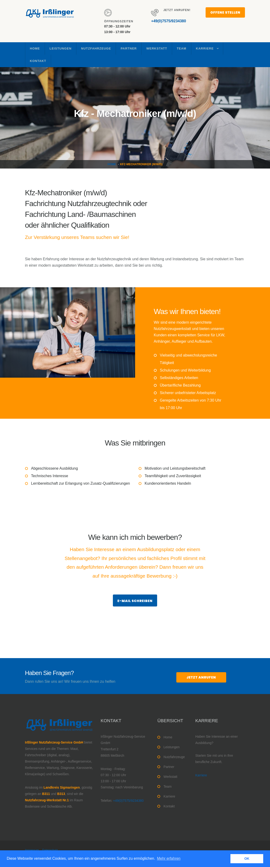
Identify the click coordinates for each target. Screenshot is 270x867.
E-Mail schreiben (135, 600)
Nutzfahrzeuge (96, 48)
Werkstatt (156, 48)
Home (35, 48)
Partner (129, 48)
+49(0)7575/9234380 (168, 21)
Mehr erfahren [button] (169, 858)
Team (181, 48)
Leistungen (61, 48)
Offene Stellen (225, 12)
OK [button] (246, 858)
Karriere (205, 48)
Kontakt (38, 61)
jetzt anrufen (201, 677)
